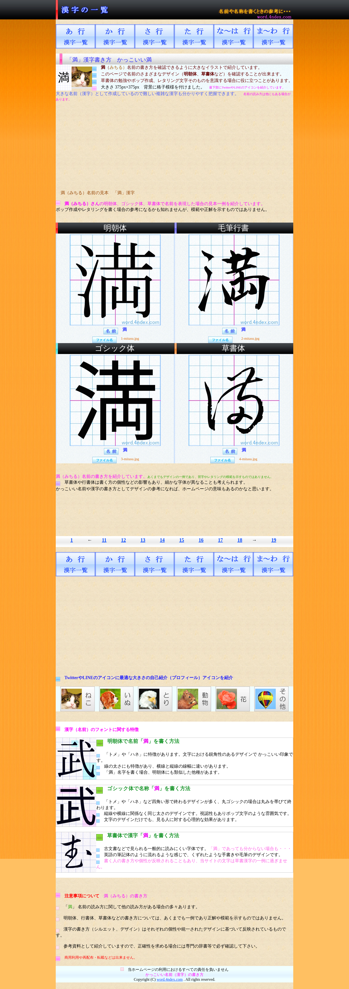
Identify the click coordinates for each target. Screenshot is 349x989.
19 (273, 540)
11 (104, 540)
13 (142, 540)
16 (200, 540)
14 (162, 540)
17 (220, 540)
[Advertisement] (147, 146)
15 (181, 540)
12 (123, 540)
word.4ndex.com (170, 979)
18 (239, 540)
